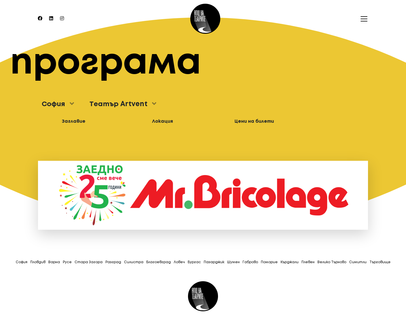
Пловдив (37, 262)
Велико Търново (331, 262)
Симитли (358, 262)
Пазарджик (214, 262)
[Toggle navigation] (362, 18)
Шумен (233, 262)
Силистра (133, 262)
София (21, 262)
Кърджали (290, 262)
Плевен (308, 262)
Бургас (194, 262)
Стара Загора (89, 262)
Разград (113, 262)
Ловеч (179, 262)
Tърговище (380, 262)
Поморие (269, 262)
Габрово (250, 262)
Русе (67, 262)
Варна (54, 262)
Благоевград (158, 262)
